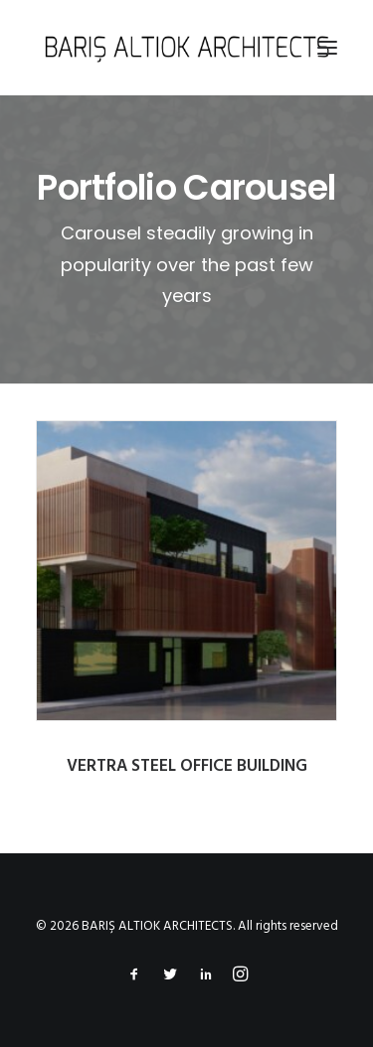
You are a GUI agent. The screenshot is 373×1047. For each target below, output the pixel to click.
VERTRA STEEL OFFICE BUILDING (188, 766)
